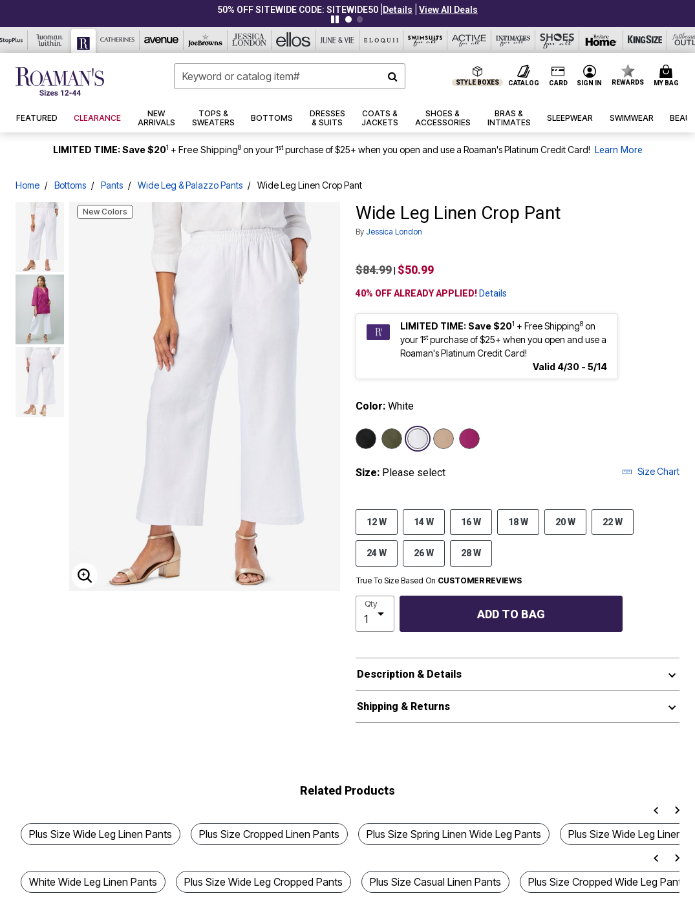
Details (493, 293)
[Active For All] (469, 40)
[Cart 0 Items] (668, 76)
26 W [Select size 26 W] (424, 552)
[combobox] (289, 76)
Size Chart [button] (650, 471)
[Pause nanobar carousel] (335, 19)
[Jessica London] (250, 40)
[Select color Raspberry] (469, 438)
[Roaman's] (84, 41)
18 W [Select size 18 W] (518, 521)
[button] (397, 10)
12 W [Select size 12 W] (377, 521)
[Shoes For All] (557, 40)
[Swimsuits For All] (425, 40)
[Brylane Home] (601, 40)
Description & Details (409, 674)
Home (27, 185)
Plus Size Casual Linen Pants (435, 881)
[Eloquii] (381, 40)
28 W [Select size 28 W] (471, 552)
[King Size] (645, 40)
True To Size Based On (439, 580)
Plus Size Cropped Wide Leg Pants (607, 881)
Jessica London (394, 231)
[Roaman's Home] (60, 81)
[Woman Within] (50, 40)
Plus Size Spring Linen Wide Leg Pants (454, 834)
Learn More (619, 150)
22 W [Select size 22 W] (613, 521)
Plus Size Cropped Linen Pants (269, 834)
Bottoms (70, 185)
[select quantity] (375, 614)
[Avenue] (162, 40)
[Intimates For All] (513, 40)
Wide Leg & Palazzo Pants (190, 185)
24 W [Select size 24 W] (377, 552)
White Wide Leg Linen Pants (93, 881)
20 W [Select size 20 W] (565, 521)
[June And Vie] (337, 40)
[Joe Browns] (206, 40)
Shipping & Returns (403, 706)
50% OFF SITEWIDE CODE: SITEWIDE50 (297, 10)
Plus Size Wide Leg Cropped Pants (263, 881)
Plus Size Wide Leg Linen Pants (100, 834)
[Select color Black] (366, 438)
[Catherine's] (118, 40)
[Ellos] (293, 40)
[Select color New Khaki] (443, 438)
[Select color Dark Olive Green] (391, 438)
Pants (112, 185)
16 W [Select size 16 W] (471, 521)
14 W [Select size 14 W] (424, 521)
